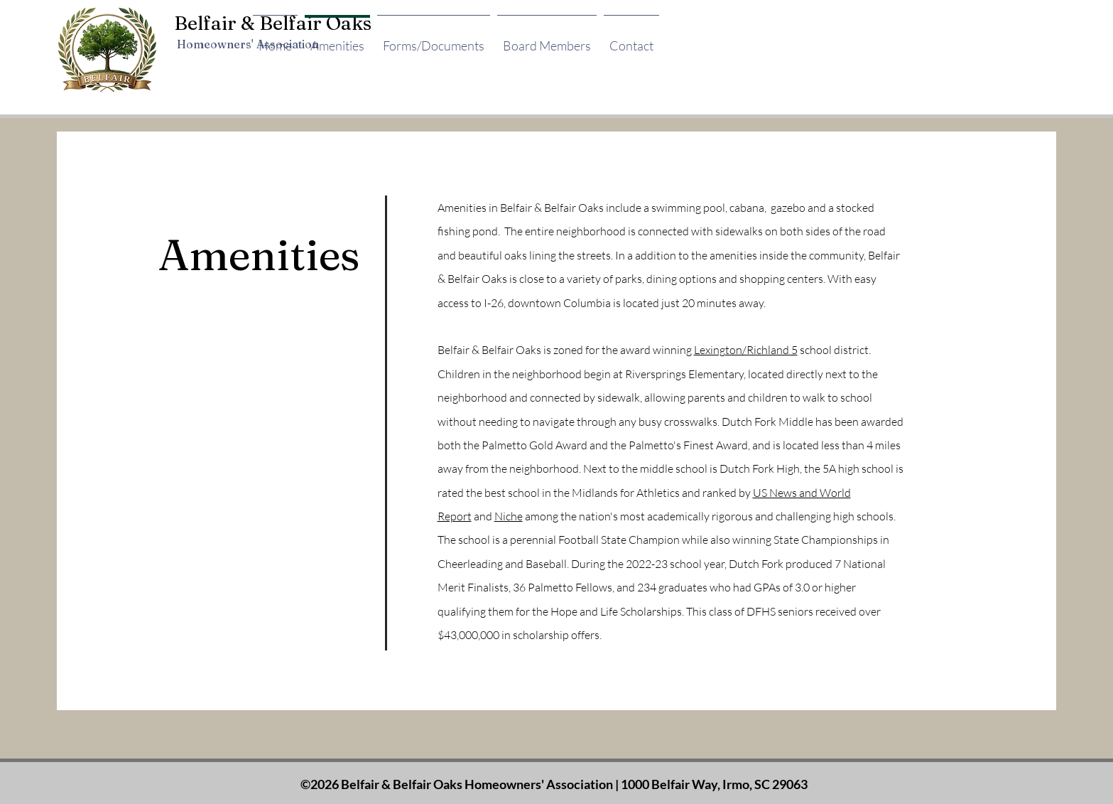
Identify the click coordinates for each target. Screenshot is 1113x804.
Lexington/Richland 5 (746, 350)
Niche (508, 516)
